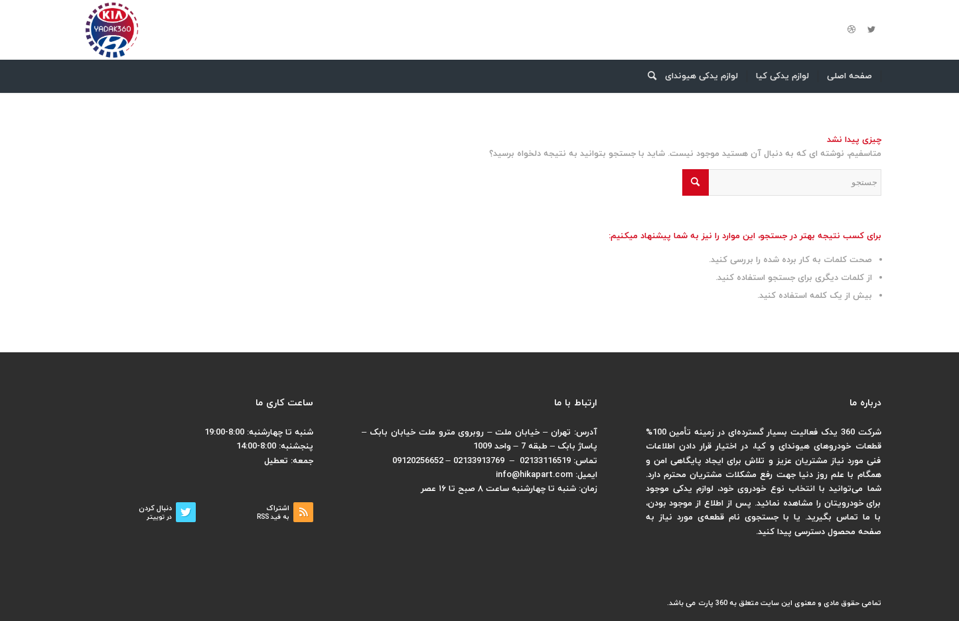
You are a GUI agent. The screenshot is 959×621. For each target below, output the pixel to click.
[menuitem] (849, 76)
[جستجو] (647, 76)
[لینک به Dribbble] (851, 30)
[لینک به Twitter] (871, 30)
